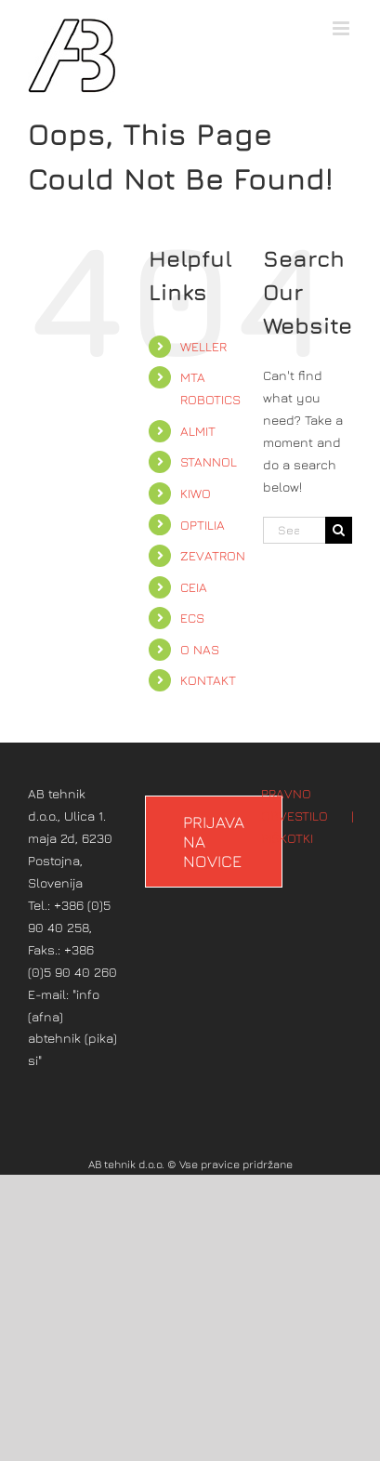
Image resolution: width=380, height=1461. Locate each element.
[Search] (338, 530)
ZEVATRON (212, 555)
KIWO (195, 493)
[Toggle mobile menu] (342, 28)
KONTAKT (208, 680)
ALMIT (198, 431)
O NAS (199, 649)
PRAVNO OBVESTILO (294, 804)
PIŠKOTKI (287, 838)
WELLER (203, 346)
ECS (192, 617)
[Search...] (294, 530)
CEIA (193, 587)
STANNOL (208, 461)
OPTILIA (202, 525)
